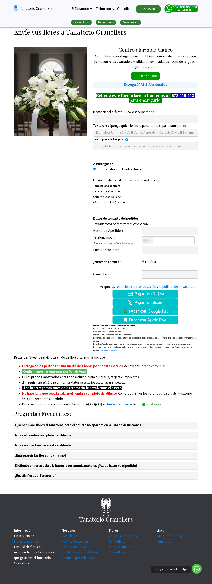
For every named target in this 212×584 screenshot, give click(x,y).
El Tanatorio (80, 9)
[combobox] (147, 240)
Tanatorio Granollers (36, 8)
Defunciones (105, 9)
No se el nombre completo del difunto (43, 435)
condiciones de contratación (136, 287)
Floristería (148, 9)
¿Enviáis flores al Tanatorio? (35, 476)
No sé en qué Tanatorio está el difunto (43, 445)
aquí (153, 112)
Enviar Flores (81, 22)
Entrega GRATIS (135, 85)
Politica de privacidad (108, 350)
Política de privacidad (77, 547)
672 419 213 (183, 95)
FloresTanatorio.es (27, 541)
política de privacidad (178, 287)
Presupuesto (130, 22)
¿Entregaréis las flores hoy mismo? (40, 455)
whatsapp (151, 404)
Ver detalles (158, 85)
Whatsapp (127, 243)
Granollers (124, 9)
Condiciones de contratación (81, 552)
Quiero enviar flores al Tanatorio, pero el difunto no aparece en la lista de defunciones (78, 425)
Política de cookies (74, 541)
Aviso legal (69, 536)
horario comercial (152, 366)
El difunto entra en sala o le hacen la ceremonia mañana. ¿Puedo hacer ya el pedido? (76, 466)
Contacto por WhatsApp (78, 558)
